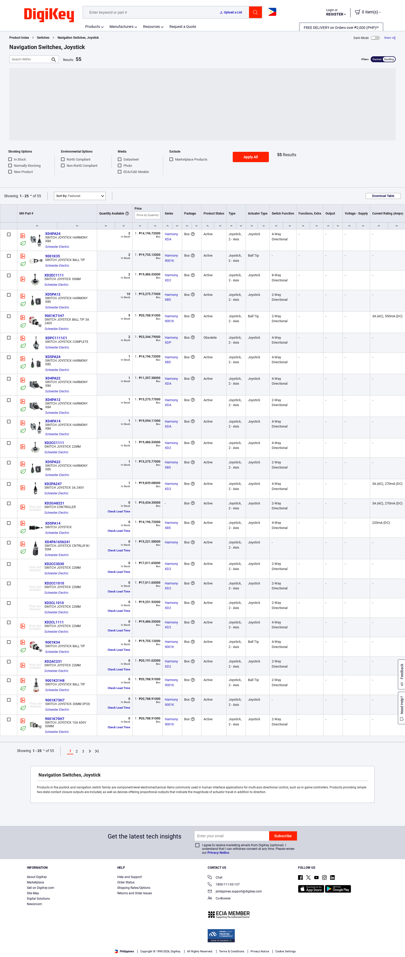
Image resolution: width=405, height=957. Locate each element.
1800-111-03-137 (224, 884)
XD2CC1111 (54, 443)
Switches (43, 37)
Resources (151, 27)
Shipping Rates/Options (133, 888)
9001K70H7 (54, 719)
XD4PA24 (52, 234)
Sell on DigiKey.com (40, 888)
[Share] (390, 38)
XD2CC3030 (54, 564)
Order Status (126, 882)
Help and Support (129, 877)
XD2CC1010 (54, 583)
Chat (215, 877)
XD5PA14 (52, 523)
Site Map (33, 893)
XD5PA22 (52, 462)
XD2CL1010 (54, 603)
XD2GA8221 (54, 503)
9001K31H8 (55, 680)
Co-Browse (219, 898)
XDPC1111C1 (56, 338)
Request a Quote (182, 27)
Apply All (251, 157)
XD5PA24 (52, 357)
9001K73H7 (55, 700)
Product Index (19, 37)
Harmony (171, 542)
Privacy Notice (218, 853)
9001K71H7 (54, 316)
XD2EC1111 (54, 275)
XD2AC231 (53, 661)
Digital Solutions (38, 898)
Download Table (383, 196)
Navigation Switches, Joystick (78, 37)
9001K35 (52, 256)
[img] (49, 15)
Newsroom (34, 904)
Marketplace (35, 882)
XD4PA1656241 (57, 542)
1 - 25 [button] (24, 196)
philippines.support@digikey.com (235, 891)
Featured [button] (68, 196)
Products (92, 27)
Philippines (124, 951)
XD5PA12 (52, 294)
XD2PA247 (53, 484)
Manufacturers (122, 27)
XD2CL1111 (54, 622)
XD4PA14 (52, 421)
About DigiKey (37, 877)
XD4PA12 (52, 400)
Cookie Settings (285, 951)
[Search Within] (30, 59)
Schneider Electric (57, 247)
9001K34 (52, 642)
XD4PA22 (52, 378)
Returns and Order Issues (134, 893)
